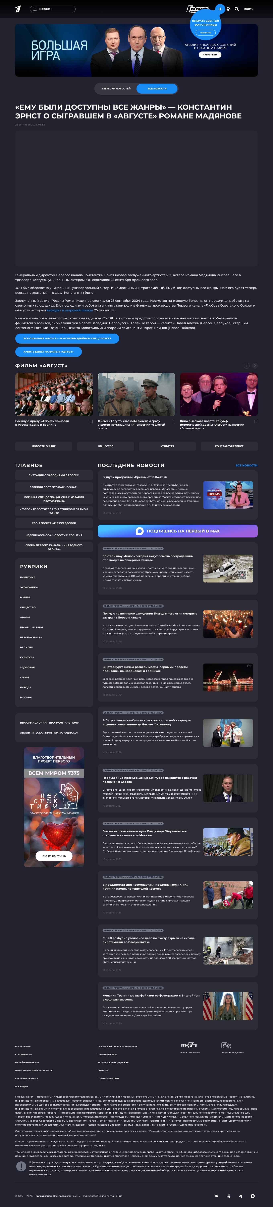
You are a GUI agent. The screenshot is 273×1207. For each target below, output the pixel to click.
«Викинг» (114, 1120)
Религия (26, 647)
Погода (25, 687)
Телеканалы (231, 1155)
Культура (167, 446)
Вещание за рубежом (232, 1048)
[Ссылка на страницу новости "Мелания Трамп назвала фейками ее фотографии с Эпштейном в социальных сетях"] (178, 1006)
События (103, 1070)
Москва (26, 697)
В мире (25, 597)
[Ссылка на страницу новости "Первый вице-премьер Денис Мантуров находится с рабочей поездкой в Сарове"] (178, 788)
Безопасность (31, 637)
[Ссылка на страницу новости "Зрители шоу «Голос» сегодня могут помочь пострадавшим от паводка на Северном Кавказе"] (178, 568)
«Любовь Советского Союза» (45, 1120)
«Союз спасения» (76, 1120)
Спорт (24, 677)
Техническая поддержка (113, 1062)
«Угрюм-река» (98, 1120)
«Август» (20, 1120)
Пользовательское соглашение (118, 1046)
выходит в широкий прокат (70, 310)
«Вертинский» (159, 1120)
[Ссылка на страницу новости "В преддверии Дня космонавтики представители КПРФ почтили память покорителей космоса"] (178, 895)
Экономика (29, 587)
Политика (28, 577)
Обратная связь (107, 1054)
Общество (105, 446)
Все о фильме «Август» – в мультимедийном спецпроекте (67, 338)
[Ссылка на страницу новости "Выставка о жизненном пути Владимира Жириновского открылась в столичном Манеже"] (178, 841)
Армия (25, 617)
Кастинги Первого (26, 1078)
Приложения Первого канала (33, 1070)
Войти (249, 9)
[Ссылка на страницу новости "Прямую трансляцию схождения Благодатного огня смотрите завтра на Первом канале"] (178, 624)
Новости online (44, 446)
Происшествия (31, 627)
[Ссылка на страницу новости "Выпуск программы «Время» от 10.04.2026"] (178, 495)
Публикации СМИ (108, 1078)
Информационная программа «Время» (49, 722)
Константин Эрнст (229, 446)
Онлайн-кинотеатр (27, 1062)
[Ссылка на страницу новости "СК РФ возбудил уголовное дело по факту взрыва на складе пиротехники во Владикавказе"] (178, 950)
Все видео (21, 1086)
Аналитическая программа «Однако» (49, 732)
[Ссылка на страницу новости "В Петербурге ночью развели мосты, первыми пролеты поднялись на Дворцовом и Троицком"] (178, 677)
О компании (23, 1046)
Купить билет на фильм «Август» (48, 351)
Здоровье (27, 667)
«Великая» (142, 1120)
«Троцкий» (127, 1120)
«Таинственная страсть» (184, 1120)
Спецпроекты (23, 1054)
